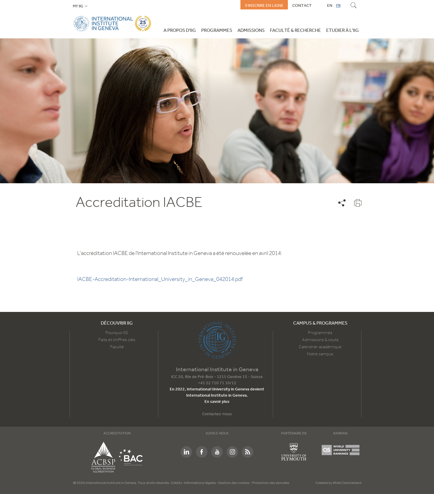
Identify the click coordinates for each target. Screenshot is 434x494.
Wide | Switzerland (347, 483)
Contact (302, 5)
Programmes (216, 30)
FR (338, 5)
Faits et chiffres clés (116, 340)
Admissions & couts (320, 340)
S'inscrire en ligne (264, 5)
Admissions (251, 30)
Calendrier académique (320, 347)
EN (329, 5)
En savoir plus (217, 402)
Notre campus (320, 354)
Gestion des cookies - (235, 483)
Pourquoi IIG (116, 333)
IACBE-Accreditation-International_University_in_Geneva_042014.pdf (160, 279)
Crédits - (177, 483)
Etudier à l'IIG (342, 30)
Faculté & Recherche (295, 30)
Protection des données (270, 483)
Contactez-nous (217, 414)
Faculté (117, 347)
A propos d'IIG (180, 30)
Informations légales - (201, 483)
